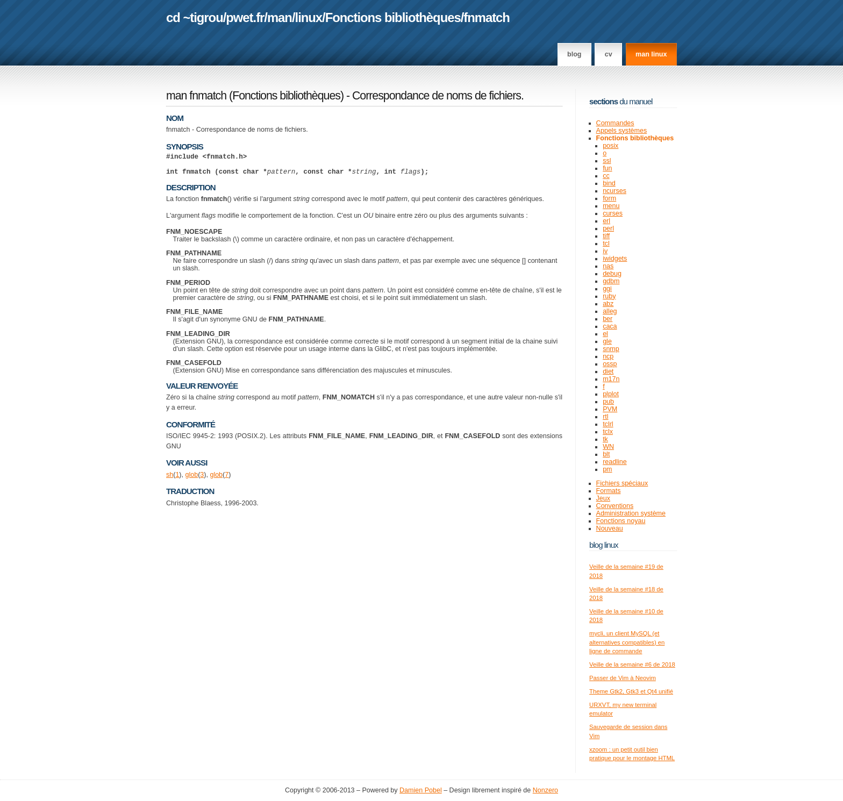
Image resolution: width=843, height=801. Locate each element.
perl (608, 228)
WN (608, 446)
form (609, 198)
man (279, 17)
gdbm (611, 281)
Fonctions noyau (621, 521)
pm (607, 469)
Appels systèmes (621, 130)
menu (611, 206)
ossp (610, 364)
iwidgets (615, 258)
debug (612, 273)
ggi (607, 288)
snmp (611, 349)
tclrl (608, 424)
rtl (605, 416)
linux (309, 17)
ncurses (614, 191)
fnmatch (486, 17)
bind (609, 183)
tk (605, 439)
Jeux (603, 498)
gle (607, 341)
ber (607, 319)
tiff (606, 236)
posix (610, 145)
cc (606, 176)
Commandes (615, 123)
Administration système (631, 513)
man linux (651, 54)
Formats (608, 491)
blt (606, 454)
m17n (611, 379)
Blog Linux (603, 544)
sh (169, 479)
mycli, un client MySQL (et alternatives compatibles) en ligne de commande (627, 642)
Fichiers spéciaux (622, 483)
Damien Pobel (420, 790)
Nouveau (609, 528)
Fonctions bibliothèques (393, 17)
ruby (609, 296)
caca (610, 326)
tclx (608, 431)
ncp (608, 356)
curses (613, 213)
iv (605, 251)
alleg (610, 311)
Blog (574, 54)
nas (608, 266)
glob (191, 479)
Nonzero (545, 790)
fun (607, 168)
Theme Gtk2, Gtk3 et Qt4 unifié (631, 691)
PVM (610, 409)
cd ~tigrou (194, 17)
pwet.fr (245, 17)
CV (608, 54)
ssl (607, 161)
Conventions (615, 506)
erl (606, 221)
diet (608, 371)
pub (608, 401)
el (605, 334)
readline (615, 462)
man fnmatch (196, 95)
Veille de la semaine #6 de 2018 (632, 664)
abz (608, 303)
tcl (606, 243)
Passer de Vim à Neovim (622, 678)
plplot (611, 394)
